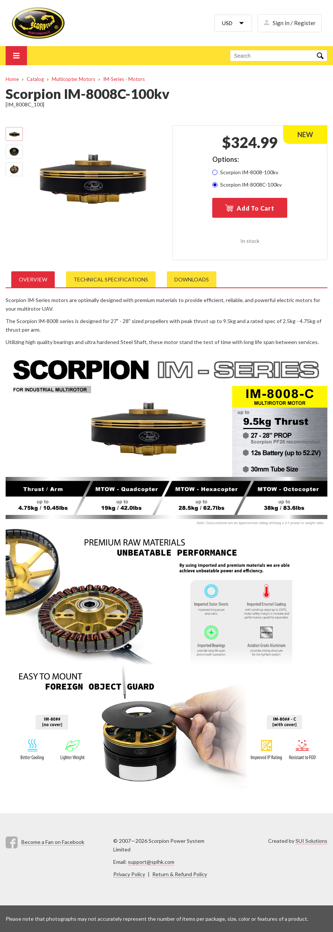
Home (12, 79)
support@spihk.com (151, 862)
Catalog (35, 79)
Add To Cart (255, 208)
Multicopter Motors (73, 79)
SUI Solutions (311, 841)
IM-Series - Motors (124, 79)
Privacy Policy (129, 874)
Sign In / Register (294, 22)
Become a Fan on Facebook (52, 842)
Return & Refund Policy (179, 874)
